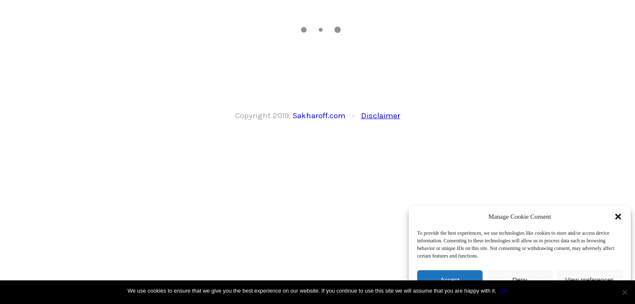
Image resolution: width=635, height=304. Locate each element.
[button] (618, 216)
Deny (519, 279)
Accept (450, 279)
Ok (503, 291)
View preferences (589, 279)
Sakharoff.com (319, 115)
